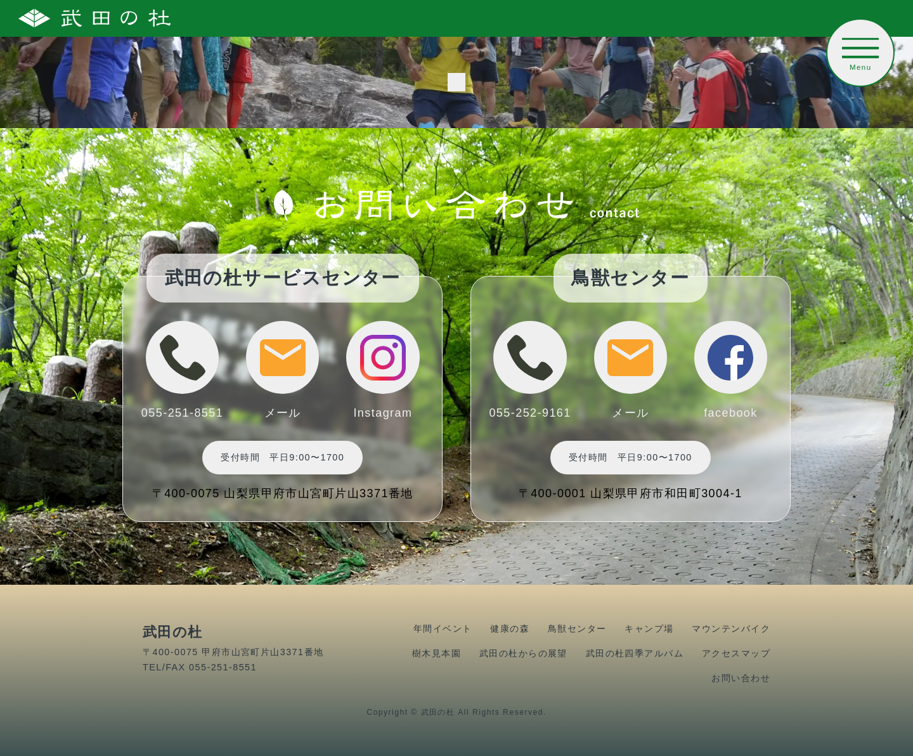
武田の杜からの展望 (523, 653)
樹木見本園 (436, 653)
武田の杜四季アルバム (634, 653)
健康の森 (509, 628)
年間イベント (442, 628)
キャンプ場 (649, 628)
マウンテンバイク (731, 628)
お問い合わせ (740, 678)
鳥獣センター (577, 628)
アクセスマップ (736, 653)
